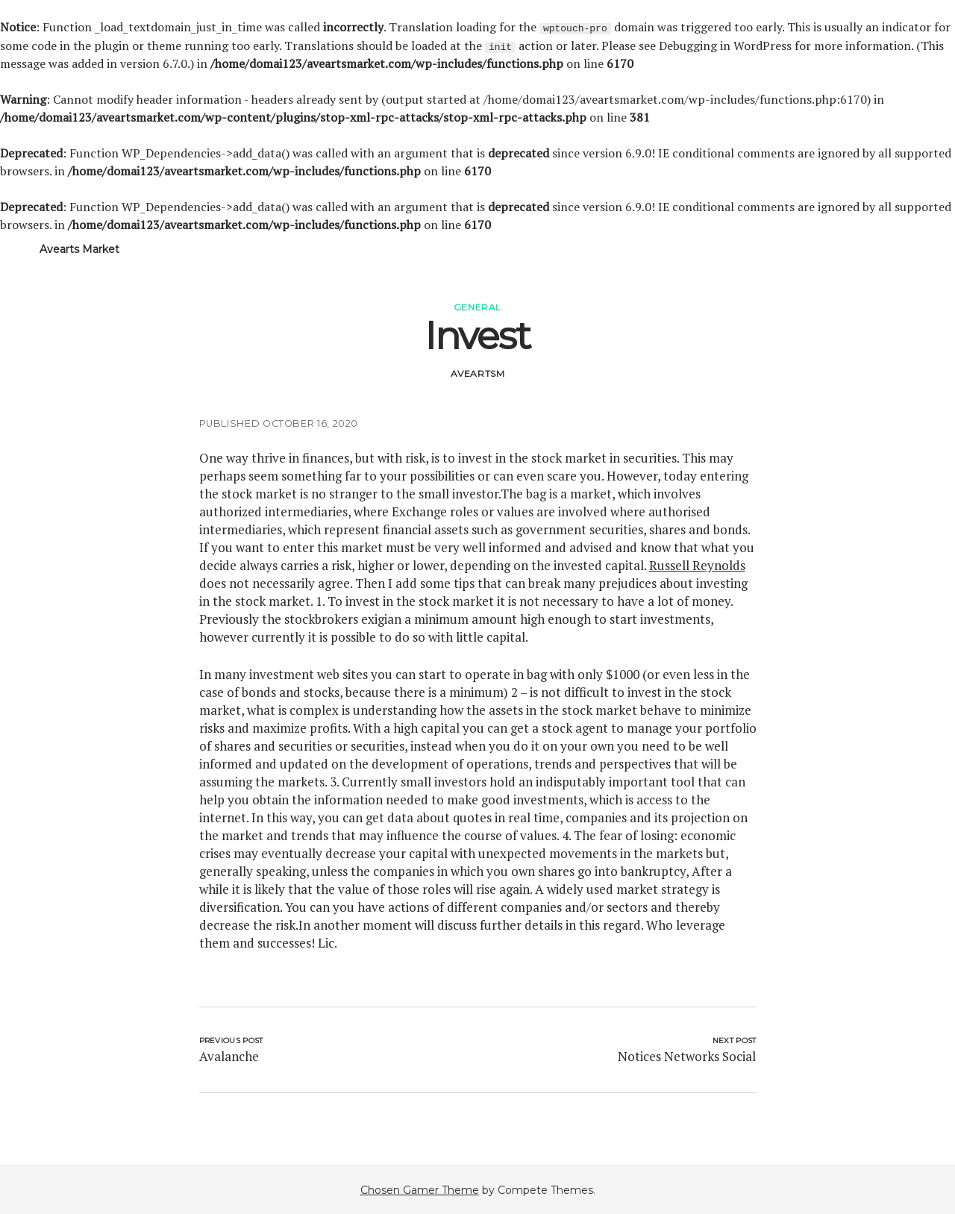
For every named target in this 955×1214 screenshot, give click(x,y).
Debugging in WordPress (725, 45)
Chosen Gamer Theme (419, 1189)
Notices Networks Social (687, 1055)
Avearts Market (79, 248)
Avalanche (229, 1055)
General (477, 306)
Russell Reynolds (697, 564)
